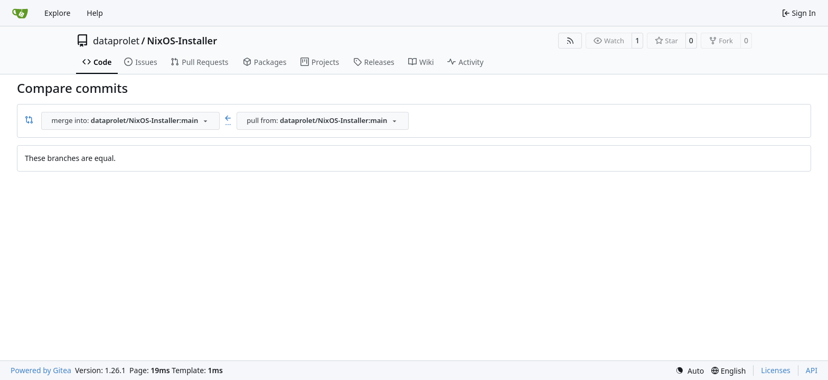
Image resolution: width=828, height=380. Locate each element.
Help (95, 13)
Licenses (776, 370)
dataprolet (116, 40)
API (811, 370)
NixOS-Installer (182, 40)
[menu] (689, 371)
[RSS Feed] (570, 41)
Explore (57, 13)
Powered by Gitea (41, 370)
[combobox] (130, 121)
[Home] (20, 13)
